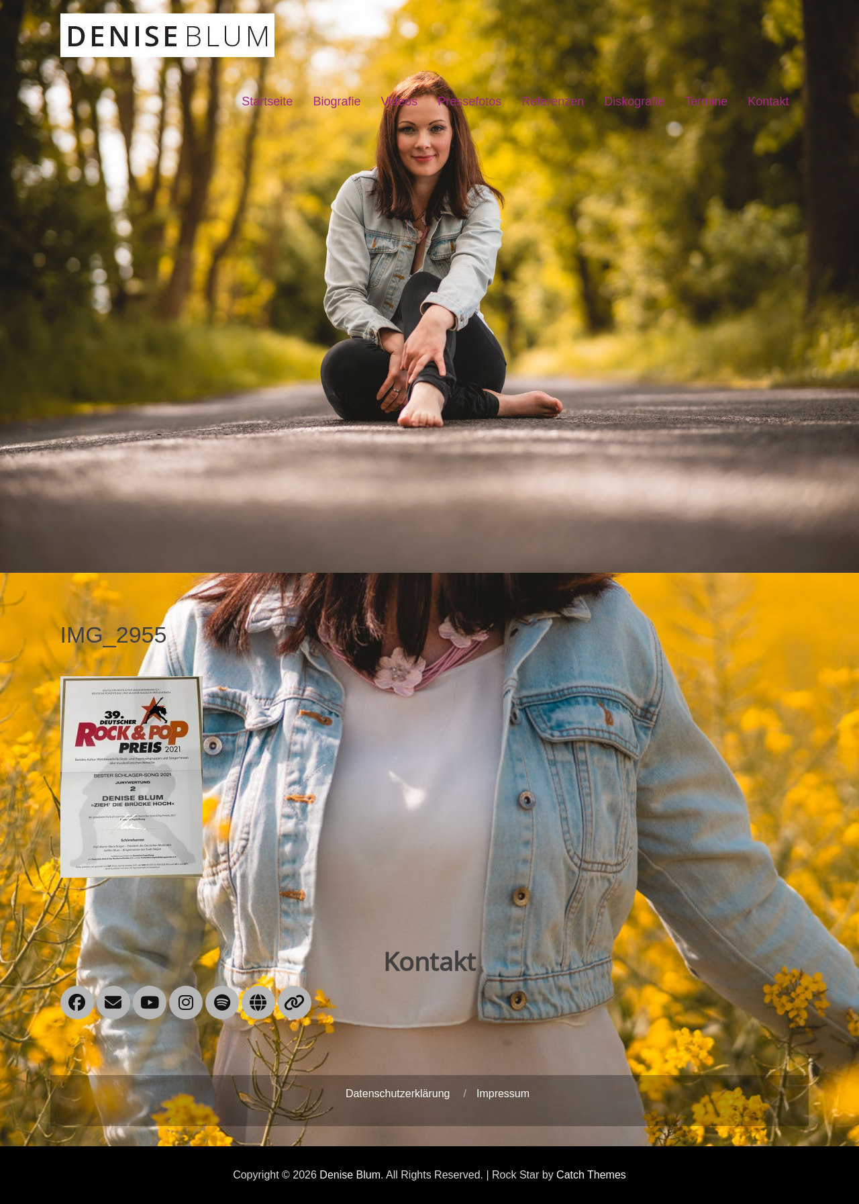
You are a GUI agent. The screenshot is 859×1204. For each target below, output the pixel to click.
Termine (706, 101)
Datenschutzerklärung (398, 1093)
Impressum (502, 1093)
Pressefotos (469, 101)
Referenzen (552, 101)
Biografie (336, 101)
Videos (399, 101)
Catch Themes (591, 1174)
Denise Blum (350, 1174)
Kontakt (768, 101)
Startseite (267, 101)
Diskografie (634, 101)
